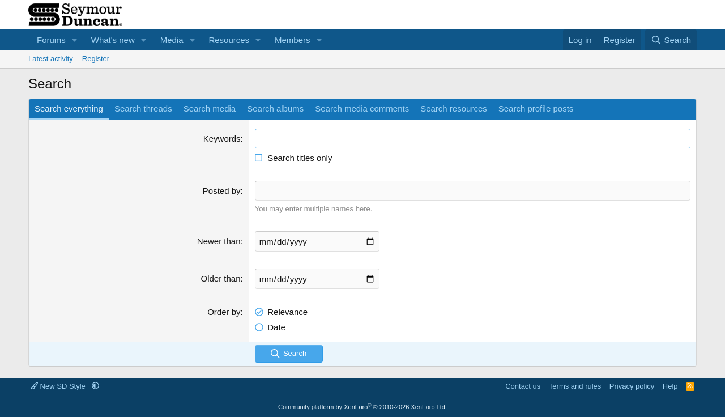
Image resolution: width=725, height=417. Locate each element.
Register (95, 58)
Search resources (453, 108)
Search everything (69, 108)
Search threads (143, 108)
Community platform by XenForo (362, 406)
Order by (223, 312)
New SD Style (59, 386)
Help (670, 386)
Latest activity (50, 58)
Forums (51, 40)
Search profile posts (536, 108)
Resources (228, 40)
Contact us (522, 386)
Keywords (222, 138)
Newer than (219, 241)
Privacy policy (631, 386)
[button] (75, 39)
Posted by (222, 190)
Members (292, 40)
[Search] (671, 39)
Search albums (275, 108)
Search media (210, 108)
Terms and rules (575, 386)
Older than (221, 278)
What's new (113, 40)
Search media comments (362, 108)
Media (172, 40)
